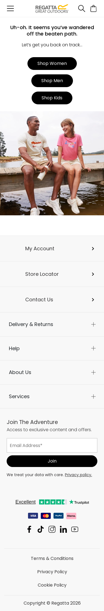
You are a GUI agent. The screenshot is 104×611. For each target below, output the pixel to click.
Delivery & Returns (31, 324)
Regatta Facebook (29, 529)
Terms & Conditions (52, 558)
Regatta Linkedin (63, 529)
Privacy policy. (78, 475)
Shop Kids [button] (52, 98)
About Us (20, 372)
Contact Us (39, 299)
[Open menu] (10, 8)
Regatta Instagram (52, 529)
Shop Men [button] (52, 80)
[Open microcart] (93, 8)
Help (14, 348)
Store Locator (42, 274)
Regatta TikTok (40, 529)
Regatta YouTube (74, 529)
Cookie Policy (52, 585)
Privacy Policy (52, 572)
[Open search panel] (81, 8)
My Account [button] (39, 248)
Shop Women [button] (52, 63)
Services (19, 396)
